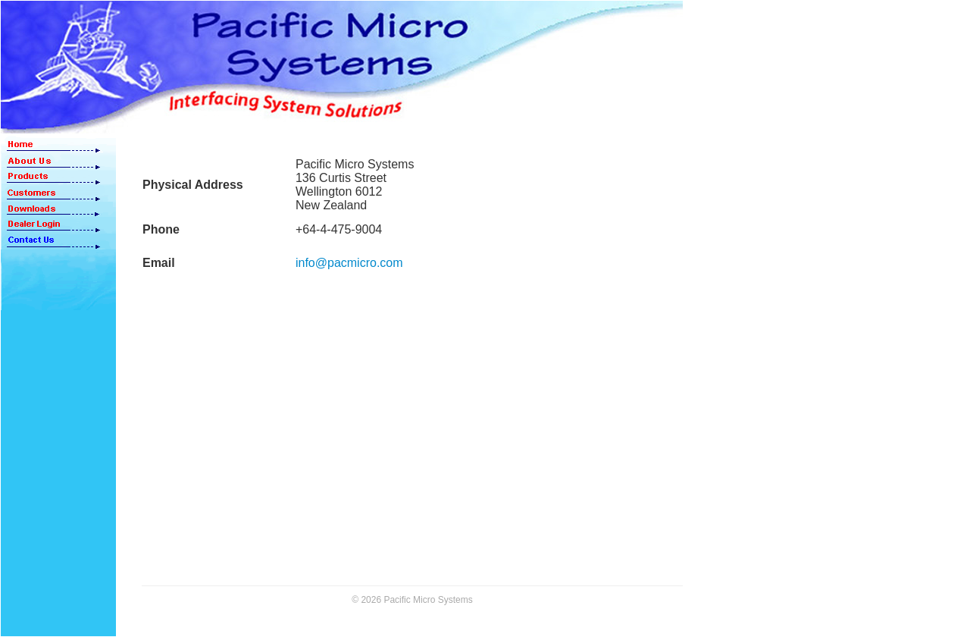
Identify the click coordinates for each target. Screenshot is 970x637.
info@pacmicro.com (349, 262)
